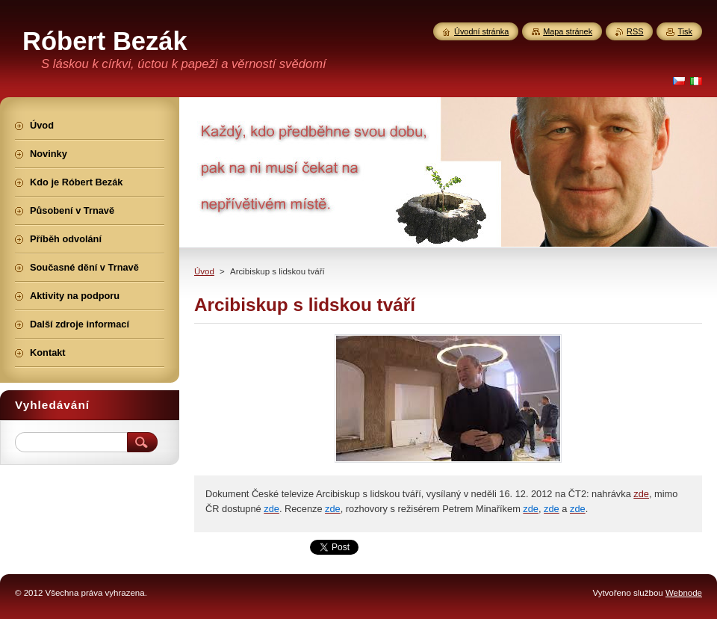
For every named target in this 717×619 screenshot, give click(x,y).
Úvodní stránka (481, 31)
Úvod (204, 271)
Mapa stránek (567, 31)
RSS (635, 31)
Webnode (683, 592)
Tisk (684, 31)
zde (641, 493)
